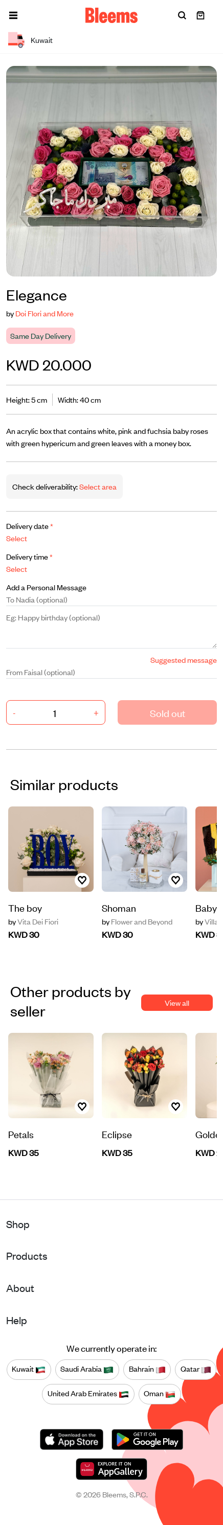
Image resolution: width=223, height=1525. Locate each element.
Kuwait (29, 1369)
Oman (159, 1394)
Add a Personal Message (46, 587)
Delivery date (29, 525)
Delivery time (29, 556)
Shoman (119, 907)
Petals (21, 1133)
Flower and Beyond (137, 921)
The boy (25, 907)
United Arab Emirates (88, 1394)
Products (27, 1255)
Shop (18, 1224)
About (20, 1288)
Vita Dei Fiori (33, 921)
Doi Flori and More (44, 313)
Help (16, 1320)
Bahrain (147, 1369)
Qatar (196, 1369)
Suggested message (183, 659)
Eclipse (117, 1133)
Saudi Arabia (87, 1369)
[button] (13, 15)
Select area (97, 486)
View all (177, 1002)
